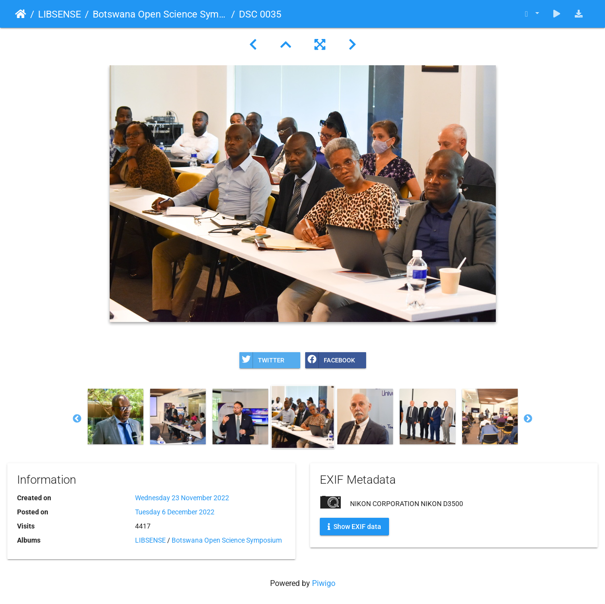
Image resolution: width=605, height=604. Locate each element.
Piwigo (323, 583)
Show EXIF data (354, 526)
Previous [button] (77, 419)
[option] (115, 416)
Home (20, 14)
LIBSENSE (59, 14)
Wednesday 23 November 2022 (182, 498)
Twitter (261, 360)
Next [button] (528, 419)
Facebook (330, 360)
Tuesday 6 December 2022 (175, 512)
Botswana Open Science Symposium (160, 14)
